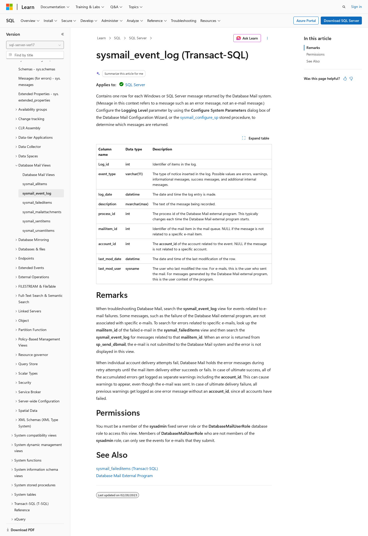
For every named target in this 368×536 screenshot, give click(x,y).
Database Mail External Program (124, 475)
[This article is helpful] (345, 78)
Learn (101, 37)
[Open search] (344, 6)
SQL (117, 37)
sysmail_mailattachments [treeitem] (41, 194)
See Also (313, 61)
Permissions (315, 54)
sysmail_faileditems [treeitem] (37, 184)
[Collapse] (62, 34)
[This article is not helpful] (351, 78)
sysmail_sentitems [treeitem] (36, 203)
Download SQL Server (341, 20)
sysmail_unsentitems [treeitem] (38, 212)
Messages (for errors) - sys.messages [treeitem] (39, 63)
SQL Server (138, 37)
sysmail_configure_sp (199, 117)
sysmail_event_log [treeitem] (36, 175)
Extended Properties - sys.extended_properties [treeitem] (38, 79)
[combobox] (35, 45)
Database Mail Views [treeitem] (38, 157)
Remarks (313, 47)
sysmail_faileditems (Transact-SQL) (127, 468)
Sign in (356, 6)
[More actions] (267, 38)
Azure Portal (306, 20)
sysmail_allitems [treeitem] (34, 166)
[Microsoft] (9, 7)
